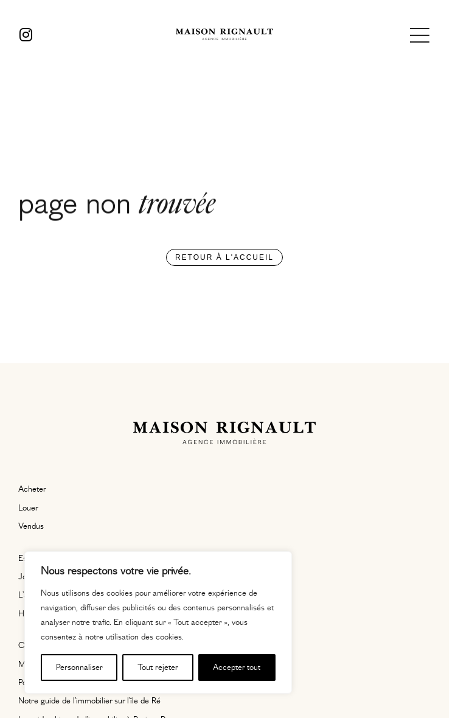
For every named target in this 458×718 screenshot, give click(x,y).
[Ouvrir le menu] (419, 35)
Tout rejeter (157, 667)
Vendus (31, 526)
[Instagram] (25, 35)
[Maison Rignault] (224, 36)
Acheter (32, 489)
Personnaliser (79, 667)
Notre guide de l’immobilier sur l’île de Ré (89, 700)
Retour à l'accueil (224, 257)
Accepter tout (236, 667)
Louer (28, 508)
